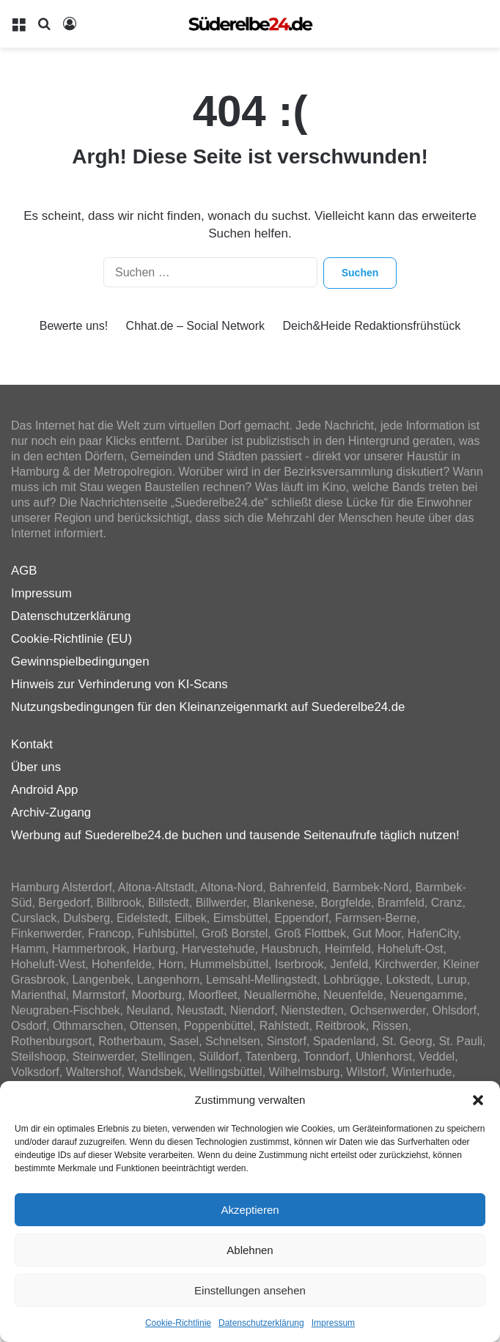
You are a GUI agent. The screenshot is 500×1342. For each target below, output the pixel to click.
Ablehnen (250, 1250)
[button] (478, 1100)
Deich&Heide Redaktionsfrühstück (371, 326)
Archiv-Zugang (51, 812)
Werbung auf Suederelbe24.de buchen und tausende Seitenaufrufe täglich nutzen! (235, 835)
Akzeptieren (250, 1209)
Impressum (333, 1323)
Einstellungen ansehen (250, 1290)
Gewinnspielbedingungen (80, 661)
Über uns (36, 767)
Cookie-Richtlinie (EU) (71, 639)
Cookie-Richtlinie (178, 1323)
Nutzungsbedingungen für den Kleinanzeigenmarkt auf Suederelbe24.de (208, 707)
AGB (24, 571)
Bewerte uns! (74, 326)
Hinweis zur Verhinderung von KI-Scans (119, 684)
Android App (44, 790)
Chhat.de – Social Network (195, 326)
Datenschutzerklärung (261, 1323)
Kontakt (32, 744)
